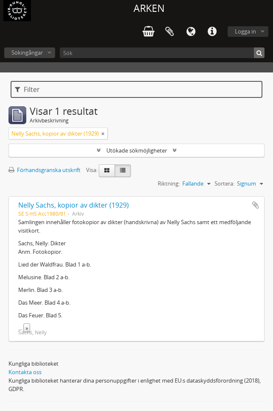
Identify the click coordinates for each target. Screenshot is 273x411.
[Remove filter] (103, 133)
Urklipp (169, 31)
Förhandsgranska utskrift (44, 170)
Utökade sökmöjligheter (136, 150)
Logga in (245, 31)
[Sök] (162, 52)
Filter (27, 89)
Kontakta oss (25, 372)
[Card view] (107, 170)
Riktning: (169, 183)
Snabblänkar (212, 31)
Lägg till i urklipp (255, 205)
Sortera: (224, 183)
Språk (190, 31)
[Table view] (122, 170)
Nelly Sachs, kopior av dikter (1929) (73, 205)
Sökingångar (27, 52)
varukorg (148, 31)
